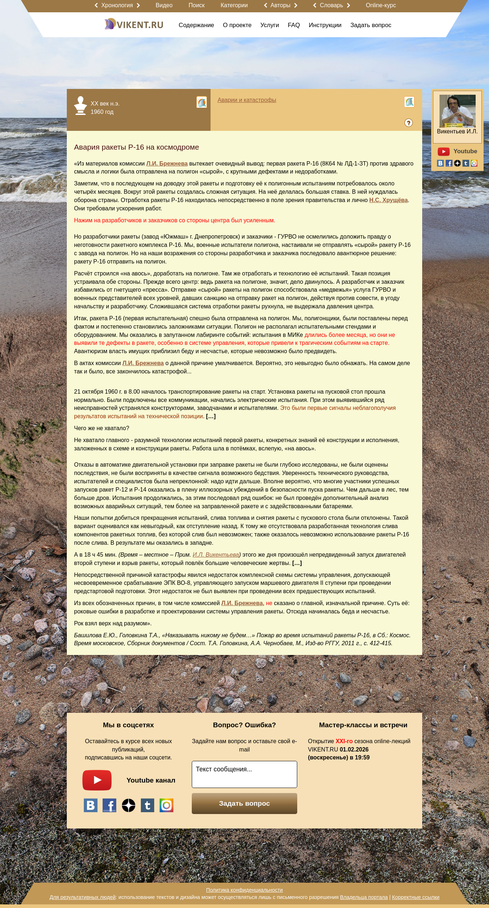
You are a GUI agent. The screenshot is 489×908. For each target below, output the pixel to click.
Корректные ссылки (416, 897)
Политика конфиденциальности (244, 890)
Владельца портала (364, 897)
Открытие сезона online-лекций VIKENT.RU (359, 749)
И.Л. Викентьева (216, 555)
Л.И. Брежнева (166, 163)
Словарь (331, 5)
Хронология (117, 5)
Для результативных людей (82, 897)
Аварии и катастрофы (247, 100)
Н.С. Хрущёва (388, 200)
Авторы (280, 5)
